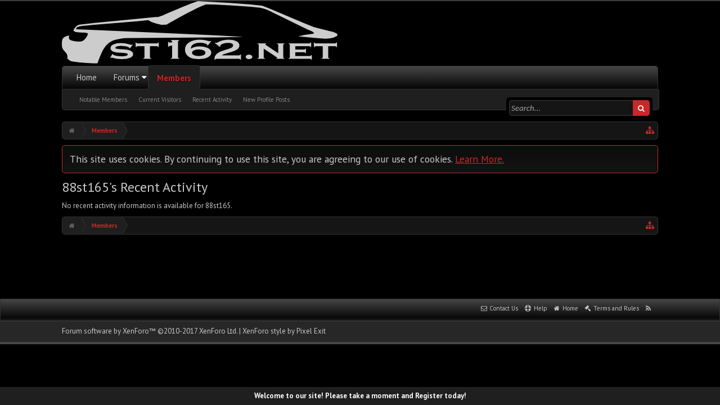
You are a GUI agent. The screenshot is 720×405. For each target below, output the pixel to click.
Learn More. (479, 158)
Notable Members (103, 100)
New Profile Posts (266, 100)
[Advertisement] (360, 265)
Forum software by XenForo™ (149, 331)
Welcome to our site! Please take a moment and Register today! (360, 395)
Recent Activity (212, 100)
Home (86, 77)
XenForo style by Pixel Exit (284, 331)
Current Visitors (159, 100)
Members (174, 78)
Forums (127, 77)
